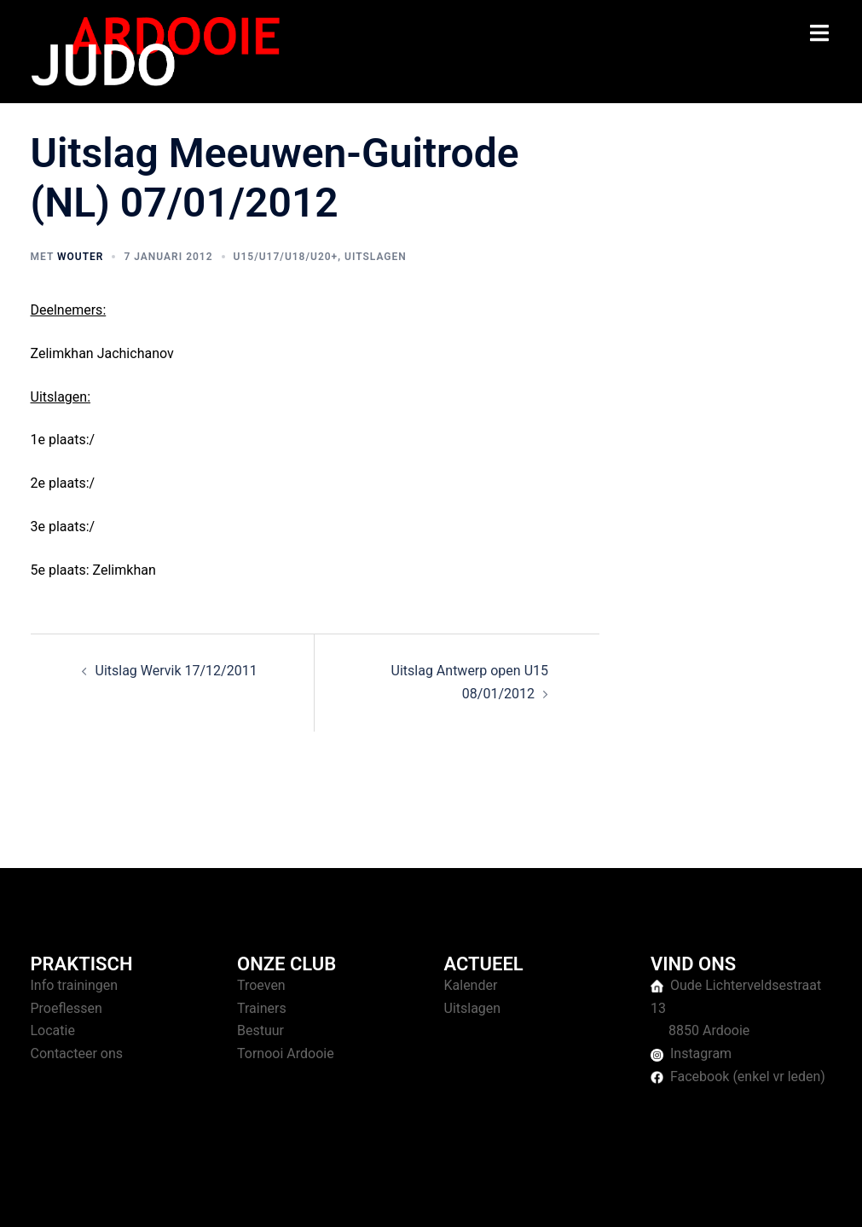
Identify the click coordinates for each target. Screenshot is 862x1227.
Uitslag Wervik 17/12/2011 (176, 671)
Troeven (261, 985)
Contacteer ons (77, 1053)
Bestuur (260, 1030)
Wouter (80, 257)
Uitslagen (375, 257)
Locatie (53, 1030)
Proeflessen (66, 1008)
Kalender (471, 985)
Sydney (361, 1197)
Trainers (261, 1008)
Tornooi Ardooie (285, 1053)
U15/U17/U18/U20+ (286, 257)
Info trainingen (75, 985)
